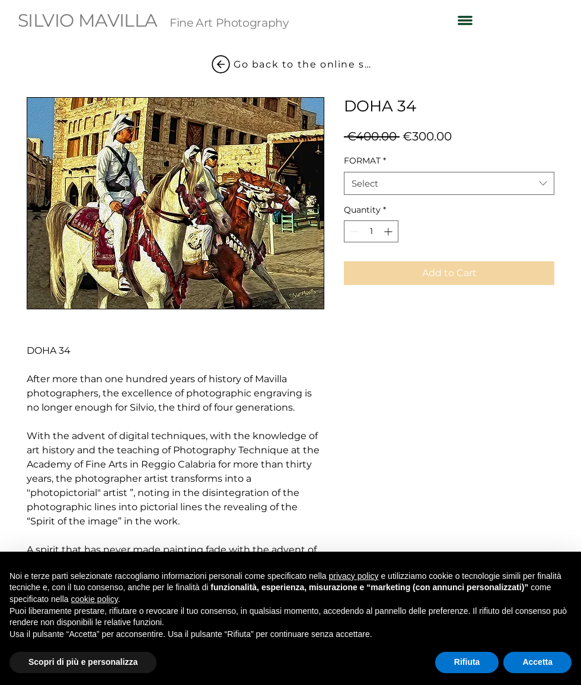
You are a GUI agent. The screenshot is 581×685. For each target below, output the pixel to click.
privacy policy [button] (354, 576)
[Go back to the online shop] (290, 64)
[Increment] (389, 231)
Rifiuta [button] (467, 662)
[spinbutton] (371, 231)
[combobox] (449, 183)
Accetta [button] (537, 662)
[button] (465, 20)
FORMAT (365, 160)
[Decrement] (353, 231)
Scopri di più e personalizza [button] (83, 662)
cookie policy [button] (94, 599)
